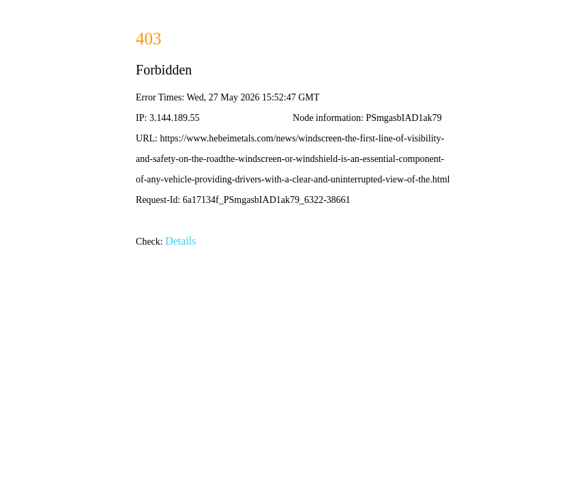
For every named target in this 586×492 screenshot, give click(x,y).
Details (180, 241)
